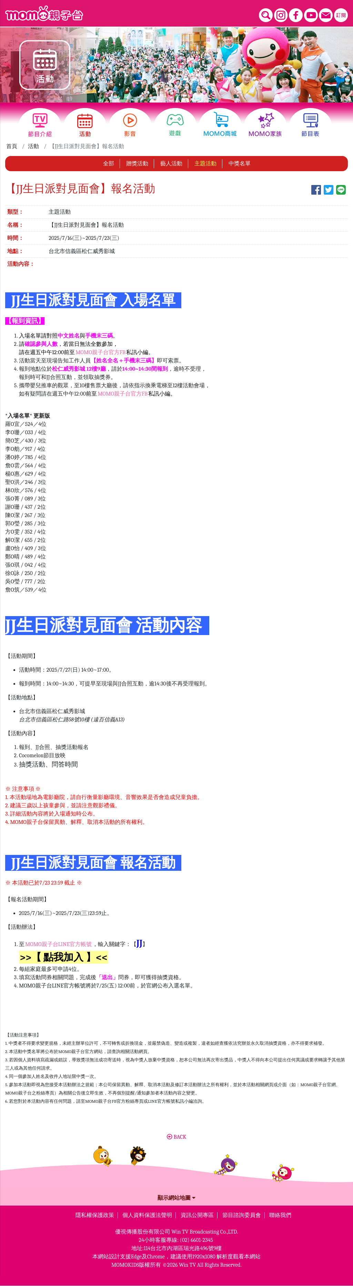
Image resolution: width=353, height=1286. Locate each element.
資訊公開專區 (197, 1215)
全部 (108, 163)
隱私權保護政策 (94, 1215)
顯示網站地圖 (176, 1198)
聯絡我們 (280, 1215)
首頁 (11, 146)
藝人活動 (171, 163)
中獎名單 (240, 163)
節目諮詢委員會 (241, 1215)
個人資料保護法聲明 (147, 1215)
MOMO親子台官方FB (100, 352)
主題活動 (205, 163)
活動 (33, 146)
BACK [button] (176, 1137)
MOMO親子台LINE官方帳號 (58, 944)
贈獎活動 (137, 163)
